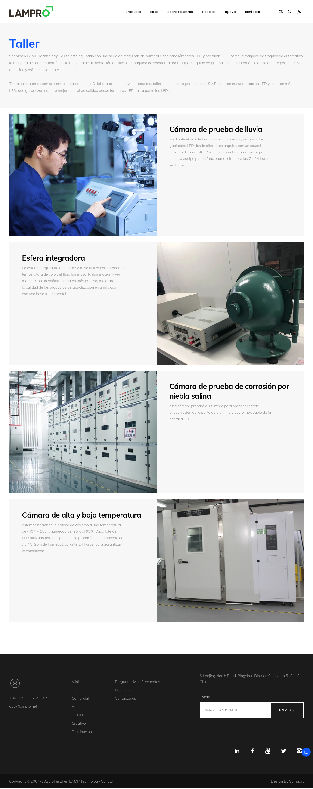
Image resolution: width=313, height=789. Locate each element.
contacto (252, 11)
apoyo (230, 11)
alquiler (78, 707)
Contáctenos (125, 699)
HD (74, 690)
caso (154, 11)
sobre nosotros (180, 11)
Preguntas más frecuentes (137, 682)
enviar (287, 711)
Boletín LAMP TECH (221, 711)
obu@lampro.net (23, 707)
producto (133, 11)
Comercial (80, 699)
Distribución (82, 732)
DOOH (77, 715)
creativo (79, 724)
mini (75, 682)
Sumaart (296, 782)
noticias (209, 11)
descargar (124, 690)
